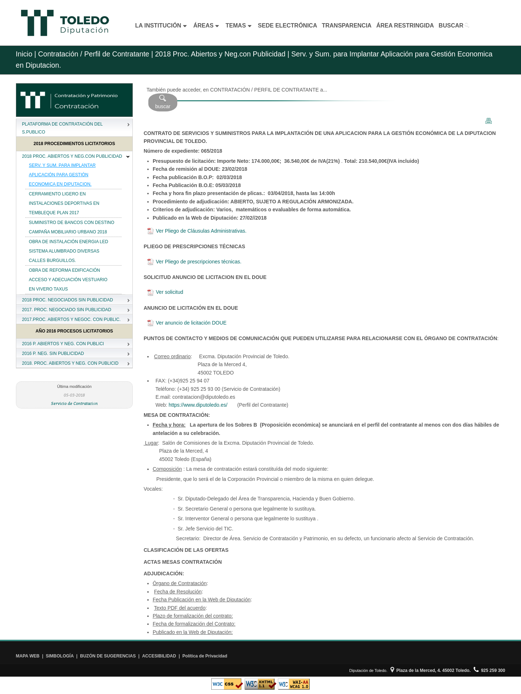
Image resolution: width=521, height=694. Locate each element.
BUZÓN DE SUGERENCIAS (108, 656)
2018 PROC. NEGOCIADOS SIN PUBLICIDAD (67, 299)
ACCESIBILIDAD (159, 656)
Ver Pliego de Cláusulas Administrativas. (196, 231)
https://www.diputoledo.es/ (198, 405)
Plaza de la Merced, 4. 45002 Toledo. (430, 670)
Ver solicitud (165, 292)
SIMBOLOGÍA (60, 656)
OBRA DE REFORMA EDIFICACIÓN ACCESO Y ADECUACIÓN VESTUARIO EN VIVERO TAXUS (68, 280)
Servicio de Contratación (74, 403)
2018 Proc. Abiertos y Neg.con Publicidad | (221, 54)
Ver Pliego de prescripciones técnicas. (194, 262)
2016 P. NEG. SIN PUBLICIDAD (53, 353)
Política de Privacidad (204, 656)
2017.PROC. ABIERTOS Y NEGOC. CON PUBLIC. (71, 319)
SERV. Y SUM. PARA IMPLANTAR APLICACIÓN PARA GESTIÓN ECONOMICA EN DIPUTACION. (62, 175)
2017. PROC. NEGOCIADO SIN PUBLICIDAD (66, 309)
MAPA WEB (27, 656)
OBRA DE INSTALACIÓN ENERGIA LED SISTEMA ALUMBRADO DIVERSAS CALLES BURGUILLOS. (68, 251)
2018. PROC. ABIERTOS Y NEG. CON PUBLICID (70, 363)
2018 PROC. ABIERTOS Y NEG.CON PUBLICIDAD (72, 156)
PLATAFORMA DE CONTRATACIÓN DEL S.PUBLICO (62, 128)
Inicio (24, 54)
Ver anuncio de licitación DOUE (186, 323)
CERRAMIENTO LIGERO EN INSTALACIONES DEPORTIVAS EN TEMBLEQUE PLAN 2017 (64, 203)
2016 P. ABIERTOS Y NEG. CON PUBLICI (63, 343)
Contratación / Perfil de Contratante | (95, 54)
